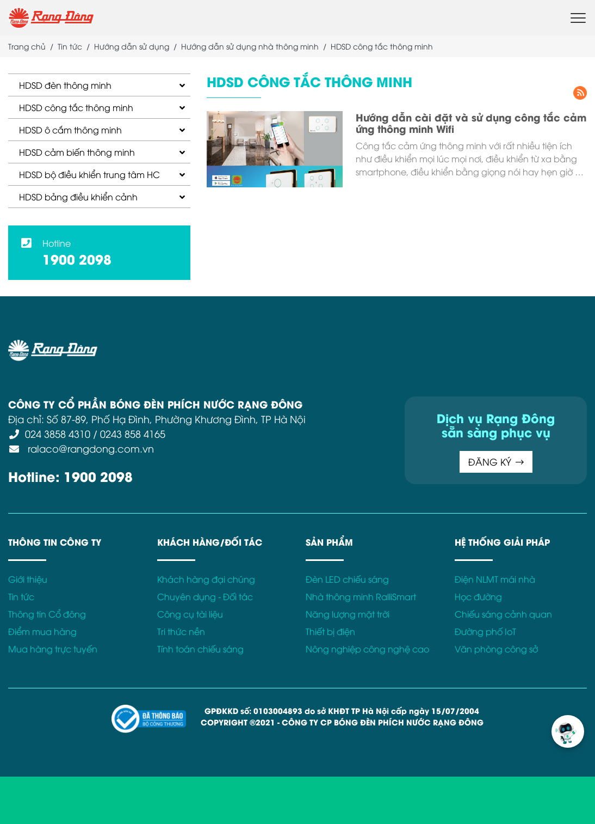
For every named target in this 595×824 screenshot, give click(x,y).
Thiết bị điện (330, 631)
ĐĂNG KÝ (405, 461)
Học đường (478, 596)
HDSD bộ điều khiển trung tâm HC (89, 174)
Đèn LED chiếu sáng (347, 579)
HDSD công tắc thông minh (76, 107)
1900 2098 (76, 258)
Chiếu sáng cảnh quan (503, 614)
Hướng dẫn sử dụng (131, 46)
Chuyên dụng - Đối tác (205, 596)
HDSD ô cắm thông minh (70, 130)
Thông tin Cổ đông (47, 614)
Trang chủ (27, 46)
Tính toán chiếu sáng (200, 649)
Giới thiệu (27, 579)
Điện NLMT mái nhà (495, 579)
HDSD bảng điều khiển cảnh (78, 197)
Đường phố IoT (485, 631)
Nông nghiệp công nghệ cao (367, 649)
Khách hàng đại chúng (206, 579)
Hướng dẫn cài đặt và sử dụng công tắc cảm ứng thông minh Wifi (471, 122)
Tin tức (70, 46)
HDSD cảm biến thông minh (77, 152)
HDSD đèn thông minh (65, 85)
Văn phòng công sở (496, 649)
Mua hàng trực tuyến (52, 649)
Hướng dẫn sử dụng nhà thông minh (250, 46)
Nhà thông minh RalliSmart (361, 596)
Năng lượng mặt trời (347, 614)
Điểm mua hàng (42, 631)
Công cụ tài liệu (190, 614)
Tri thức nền (181, 631)
